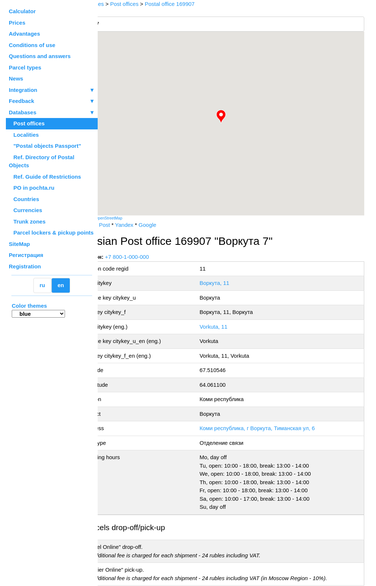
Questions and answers (39, 56)
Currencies (25, 210)
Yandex (150, 225)
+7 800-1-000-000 (153, 257)
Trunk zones (27, 221)
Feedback (52, 101)
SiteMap (19, 244)
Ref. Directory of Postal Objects (41, 161)
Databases (22, 112)
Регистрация (26, 255)
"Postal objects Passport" (45, 146)
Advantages (24, 34)
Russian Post (120, 225)
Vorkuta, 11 (229, 327)
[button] (234, 117)
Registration (25, 266)
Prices (17, 22)
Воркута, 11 (230, 283)
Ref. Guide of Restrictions (45, 177)
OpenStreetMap (134, 218)
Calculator (22, 11)
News (16, 78)
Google (173, 225)
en (61, 285)
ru (42, 285)
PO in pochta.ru (31, 188)
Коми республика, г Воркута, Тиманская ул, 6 (272, 428)
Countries (24, 199)
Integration (52, 90)
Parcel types (25, 67)
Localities (24, 135)
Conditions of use (32, 45)
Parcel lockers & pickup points (51, 232)
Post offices (27, 123)
